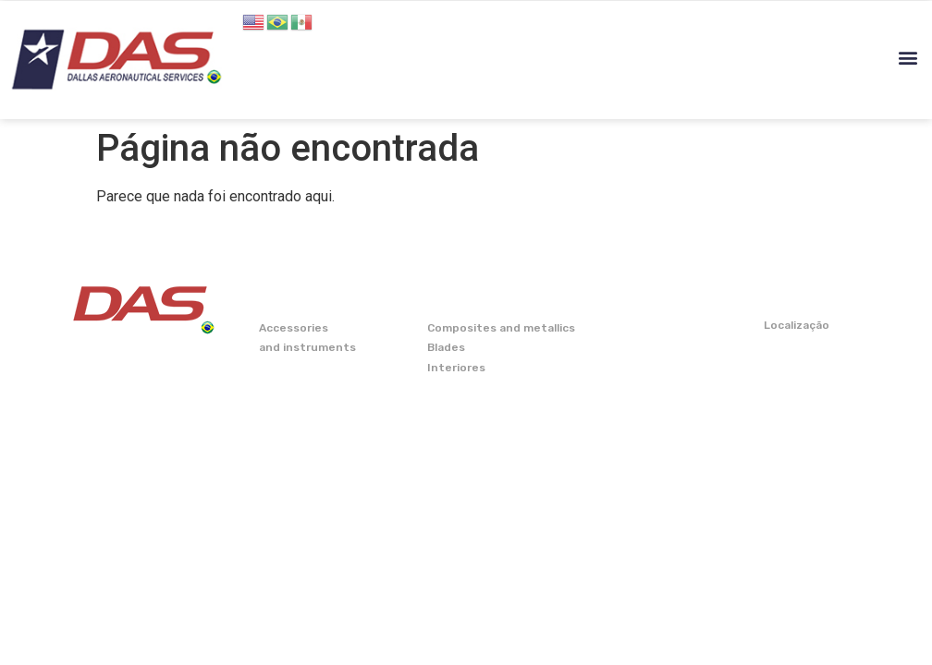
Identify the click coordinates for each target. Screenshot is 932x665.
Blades (446, 347)
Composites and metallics (501, 327)
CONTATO (795, 292)
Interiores (456, 367)
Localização (796, 325)
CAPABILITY (634, 292)
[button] (907, 57)
